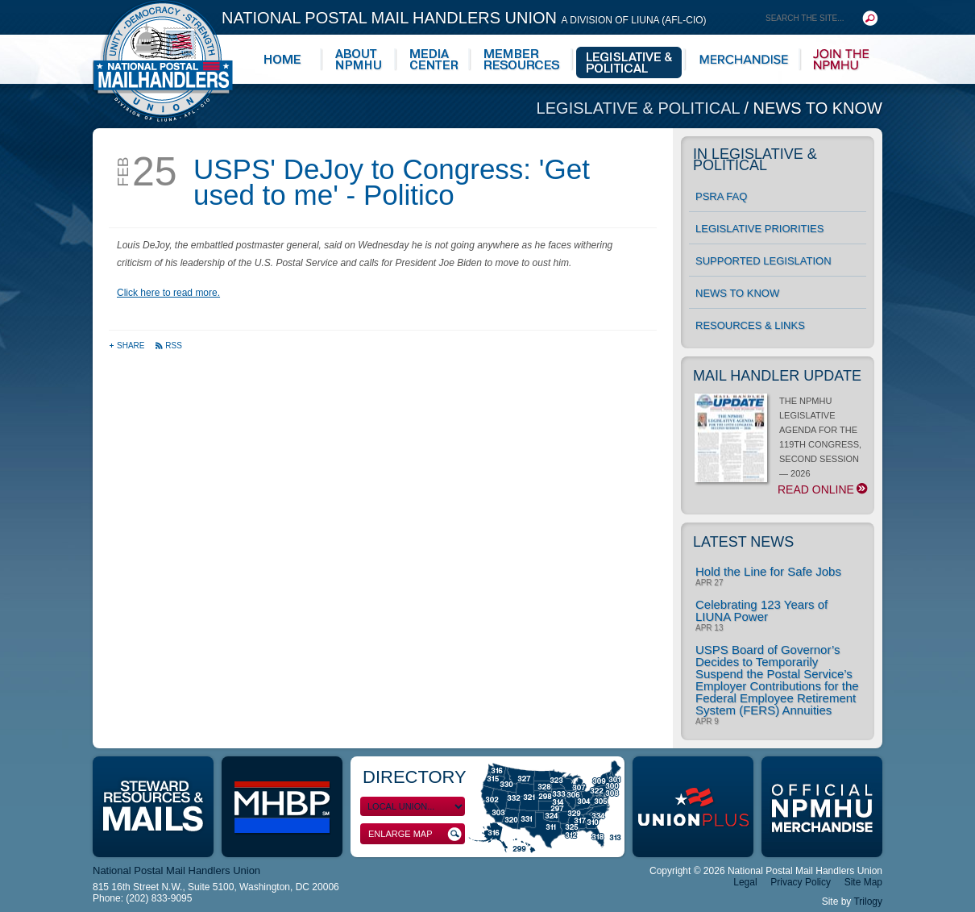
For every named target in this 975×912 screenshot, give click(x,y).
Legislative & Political (641, 108)
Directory (415, 777)
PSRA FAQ (721, 196)
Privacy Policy (800, 882)
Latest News (743, 542)
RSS (168, 345)
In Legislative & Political (755, 159)
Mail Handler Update (777, 376)
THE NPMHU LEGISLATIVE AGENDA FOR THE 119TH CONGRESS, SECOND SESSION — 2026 (780, 446)
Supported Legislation (763, 261)
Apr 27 (709, 583)
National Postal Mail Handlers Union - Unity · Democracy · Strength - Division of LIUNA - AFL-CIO (163, 61)
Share (128, 345)
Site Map (863, 882)
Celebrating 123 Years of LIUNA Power (761, 610)
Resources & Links (750, 325)
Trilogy (867, 901)
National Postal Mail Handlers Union (464, 18)
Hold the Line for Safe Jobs (768, 571)
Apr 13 (709, 628)
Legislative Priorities (759, 229)
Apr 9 (707, 722)
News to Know (817, 108)
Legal (745, 882)
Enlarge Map (415, 834)
